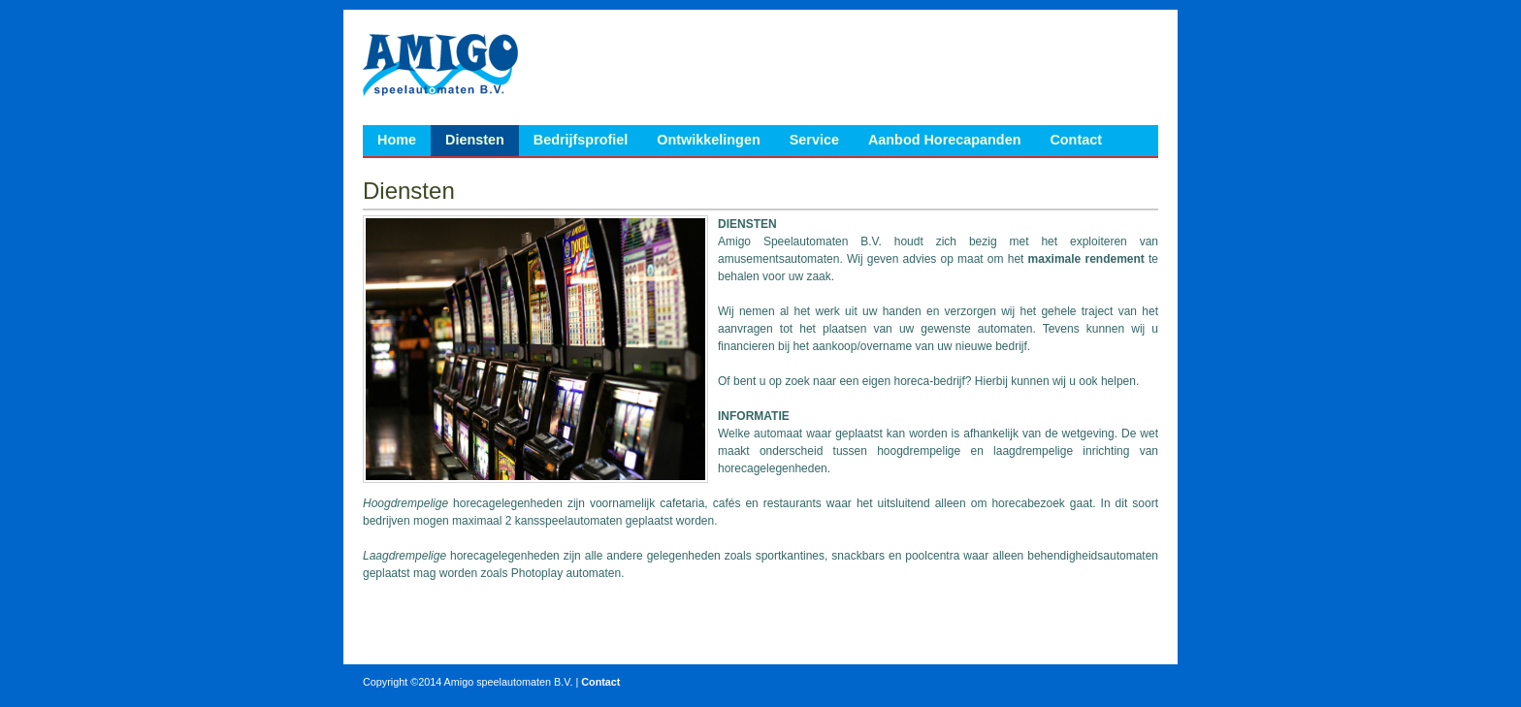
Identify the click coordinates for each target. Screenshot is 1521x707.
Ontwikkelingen (708, 139)
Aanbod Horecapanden (944, 139)
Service (814, 139)
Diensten (474, 139)
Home (396, 139)
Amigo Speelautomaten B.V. (440, 64)
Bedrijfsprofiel (581, 139)
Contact (1076, 139)
